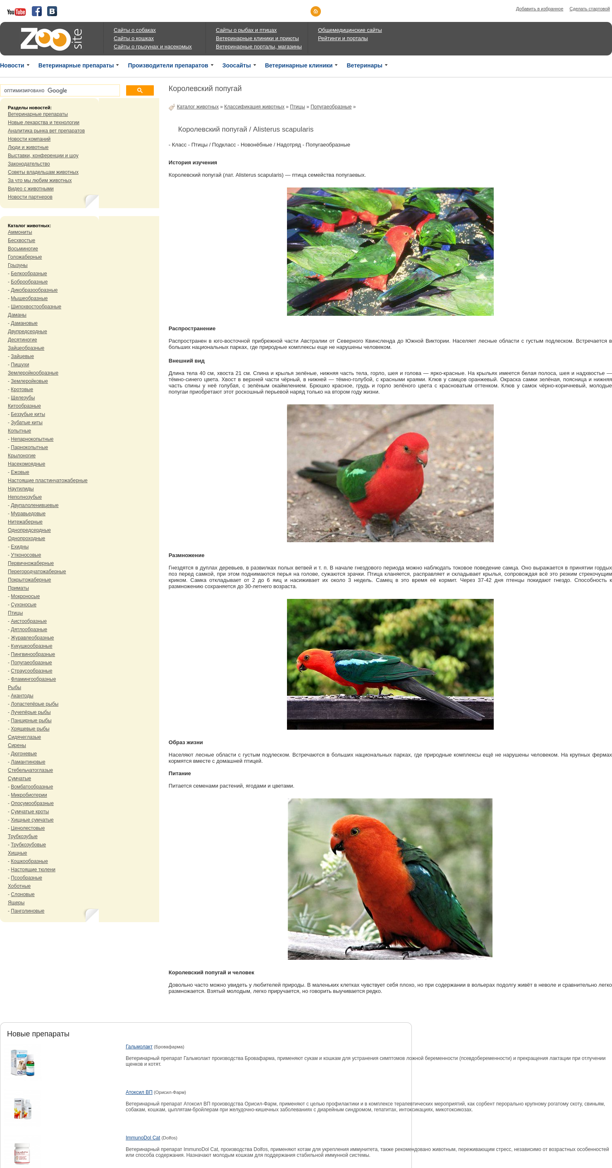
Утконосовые (26, 555)
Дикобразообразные (34, 290)
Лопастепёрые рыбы (34, 704)
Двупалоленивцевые (34, 505)
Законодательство (29, 164)
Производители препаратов (168, 65)
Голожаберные (25, 257)
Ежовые (20, 472)
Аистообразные (29, 621)
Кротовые (22, 389)
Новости (12, 65)
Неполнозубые (25, 497)
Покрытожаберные (29, 580)
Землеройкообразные (33, 373)
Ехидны (20, 547)
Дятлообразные (29, 629)
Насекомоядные (26, 464)
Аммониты (20, 232)
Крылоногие (22, 456)
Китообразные (24, 406)
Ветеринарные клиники (299, 65)
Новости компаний (29, 139)
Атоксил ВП (139, 1092)
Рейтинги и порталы (343, 38)
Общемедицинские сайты (350, 30)
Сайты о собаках (135, 30)
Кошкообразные (29, 861)
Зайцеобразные (26, 348)
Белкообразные (29, 273)
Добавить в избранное (540, 8)
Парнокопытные (29, 447)
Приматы (18, 588)
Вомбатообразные (32, 787)
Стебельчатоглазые (30, 770)
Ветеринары (364, 65)
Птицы (15, 613)
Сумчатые (19, 778)
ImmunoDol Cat (143, 1138)
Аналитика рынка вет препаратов (46, 131)
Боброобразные (29, 282)
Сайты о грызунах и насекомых (153, 46)
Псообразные (26, 878)
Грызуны (18, 265)
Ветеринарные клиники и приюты (257, 38)
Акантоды (22, 696)
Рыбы (14, 687)
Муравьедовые (28, 514)
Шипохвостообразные (36, 307)
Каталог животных (198, 107)
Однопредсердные (29, 530)
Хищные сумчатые (32, 820)
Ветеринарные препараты (76, 65)
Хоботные (19, 886)
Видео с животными (31, 189)
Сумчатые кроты (30, 812)
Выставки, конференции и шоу (43, 156)
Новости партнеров (30, 197)
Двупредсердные (27, 331)
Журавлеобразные (32, 638)
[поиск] (59, 90)
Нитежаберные (25, 522)
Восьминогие (23, 249)
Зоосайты (236, 65)
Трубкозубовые (28, 845)
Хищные (17, 853)
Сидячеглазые (24, 737)
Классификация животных (254, 107)
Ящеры (16, 903)
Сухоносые (23, 605)
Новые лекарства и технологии (43, 122)
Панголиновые (27, 911)
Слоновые (22, 894)
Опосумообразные (32, 803)
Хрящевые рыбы (30, 729)
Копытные (19, 431)
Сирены (17, 745)
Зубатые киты (27, 422)
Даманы (17, 315)
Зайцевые (22, 356)
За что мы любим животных (40, 180)
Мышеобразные (29, 298)
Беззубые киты (28, 414)
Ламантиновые (28, 762)
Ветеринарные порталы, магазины (259, 46)
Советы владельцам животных (43, 172)
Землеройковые (29, 381)
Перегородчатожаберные (37, 571)
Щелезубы (23, 398)
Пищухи (20, 365)
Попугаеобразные (31, 663)
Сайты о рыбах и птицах (246, 30)
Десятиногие (22, 340)
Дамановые (24, 323)
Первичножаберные (31, 563)
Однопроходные (26, 538)
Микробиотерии (29, 795)
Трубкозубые (23, 836)
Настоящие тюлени (33, 869)
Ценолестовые (28, 828)
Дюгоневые (24, 754)
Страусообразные (31, 671)
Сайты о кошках (134, 38)
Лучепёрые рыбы (30, 712)
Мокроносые (25, 596)
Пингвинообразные (33, 654)
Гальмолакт (139, 1047)
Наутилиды (21, 489)
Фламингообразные (33, 679)
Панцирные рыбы (31, 720)
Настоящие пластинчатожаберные (48, 480)
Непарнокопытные (32, 439)
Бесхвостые (21, 240)
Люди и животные (28, 147)
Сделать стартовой (589, 8)
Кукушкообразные (31, 646)
